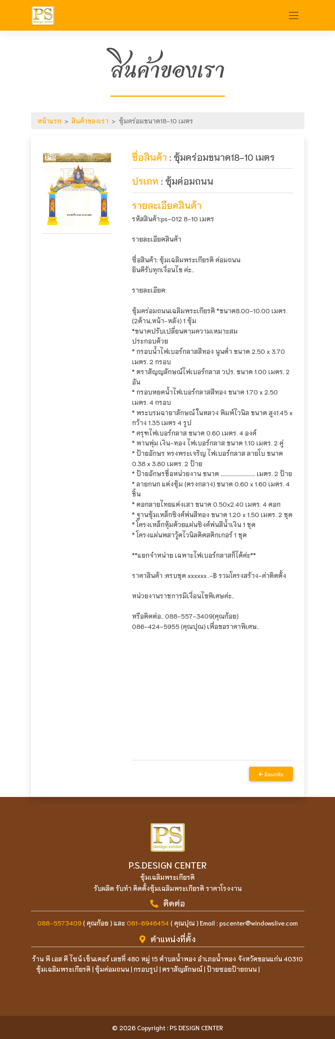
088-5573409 (59, 922)
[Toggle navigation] (293, 15)
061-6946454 (148, 922)
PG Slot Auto (92, 979)
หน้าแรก (49, 120)
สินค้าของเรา (90, 120)
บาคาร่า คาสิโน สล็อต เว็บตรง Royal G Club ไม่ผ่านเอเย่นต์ (193, 979)
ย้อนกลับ (271, 774)
